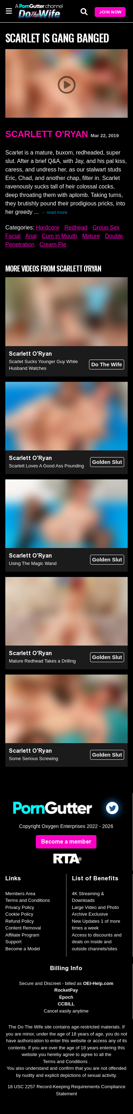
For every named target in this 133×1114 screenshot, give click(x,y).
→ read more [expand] (54, 212)
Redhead (76, 227)
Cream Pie (52, 244)
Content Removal (23, 928)
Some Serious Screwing (33, 758)
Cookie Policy (19, 914)
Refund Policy (19, 921)
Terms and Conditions (27, 900)
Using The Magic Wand (32, 563)
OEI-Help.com (98, 983)
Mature (91, 236)
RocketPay (66, 990)
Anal (31, 236)
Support (13, 941)
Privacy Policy (19, 907)
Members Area (20, 893)
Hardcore (47, 227)
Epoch (66, 997)
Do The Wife (106, 364)
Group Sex (106, 227)
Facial (13, 236)
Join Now (110, 12)
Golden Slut (107, 462)
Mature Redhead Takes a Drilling (42, 661)
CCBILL (66, 1004)
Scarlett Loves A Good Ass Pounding (46, 465)
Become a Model (22, 948)
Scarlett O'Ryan (46, 134)
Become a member (66, 841)
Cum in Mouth (59, 236)
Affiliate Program (22, 935)
